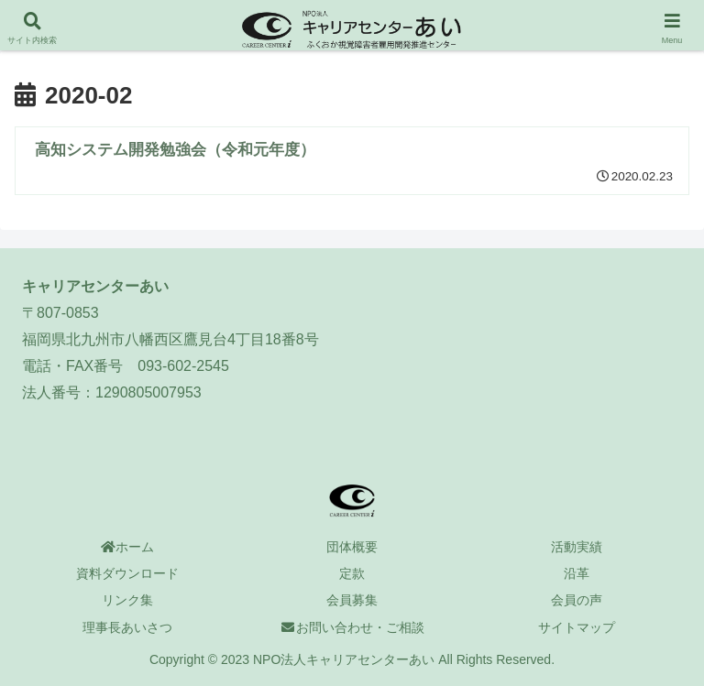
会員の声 (576, 600)
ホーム (127, 546)
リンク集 (127, 600)
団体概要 (352, 546)
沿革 (576, 573)
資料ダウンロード (127, 573)
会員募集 (352, 600)
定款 (352, 573)
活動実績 (576, 546)
